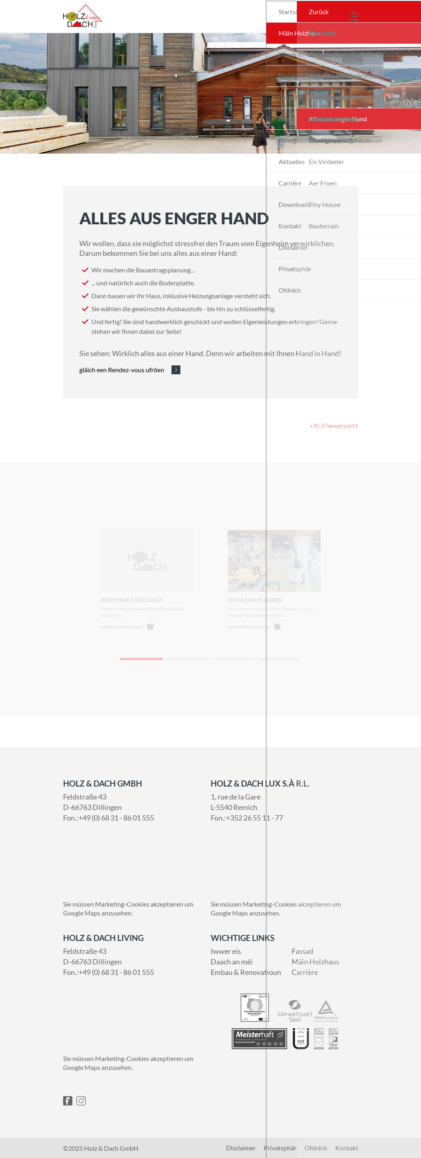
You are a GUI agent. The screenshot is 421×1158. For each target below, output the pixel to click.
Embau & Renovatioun (246, 972)
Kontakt (346, 1148)
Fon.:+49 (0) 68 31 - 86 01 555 (108, 817)
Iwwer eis (226, 951)
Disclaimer (241, 1148)
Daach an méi (232, 961)
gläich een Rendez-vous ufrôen (121, 369)
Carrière (305, 972)
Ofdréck (316, 1148)
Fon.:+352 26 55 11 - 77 (247, 817)
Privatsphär (280, 1148)
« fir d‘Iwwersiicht (334, 439)
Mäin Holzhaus (315, 961)
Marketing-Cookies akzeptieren (139, 904)
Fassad (302, 951)
